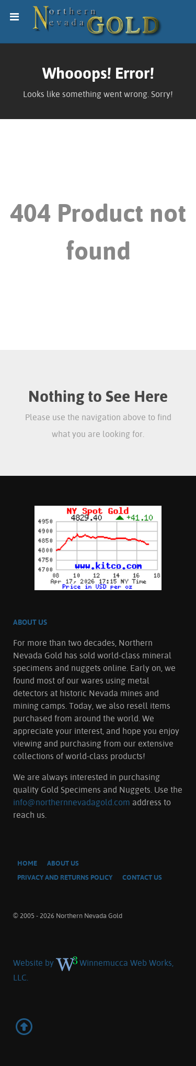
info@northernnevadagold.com (71, 802)
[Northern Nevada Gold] (98, 22)
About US (30, 622)
